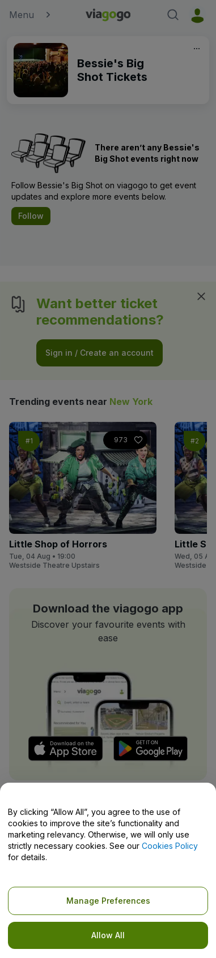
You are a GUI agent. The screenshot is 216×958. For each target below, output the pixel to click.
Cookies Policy (170, 846)
